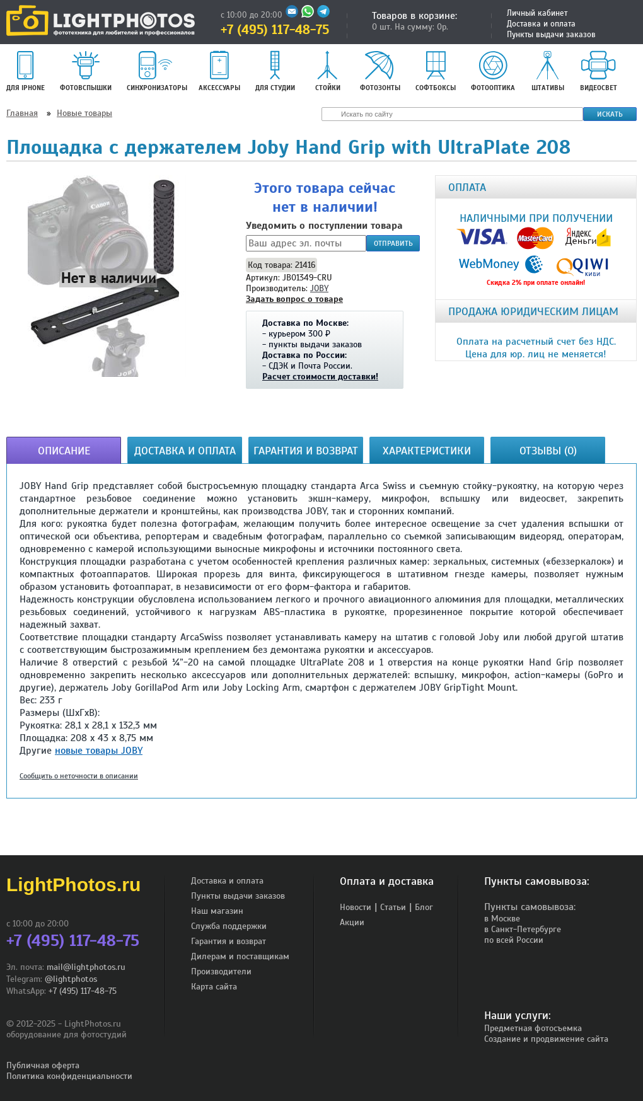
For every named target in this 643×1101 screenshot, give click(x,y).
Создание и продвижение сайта (546, 1039)
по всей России (513, 940)
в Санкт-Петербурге (522, 929)
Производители (221, 971)
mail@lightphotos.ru (86, 967)
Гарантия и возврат (305, 451)
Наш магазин (217, 911)
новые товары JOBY (98, 750)
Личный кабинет (537, 13)
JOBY (319, 288)
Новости (355, 907)
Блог (424, 907)
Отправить (393, 243)
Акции (352, 922)
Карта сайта (214, 986)
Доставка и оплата (541, 24)
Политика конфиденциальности (69, 1076)
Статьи (393, 907)
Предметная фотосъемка (533, 1028)
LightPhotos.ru (73, 884)
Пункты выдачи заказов (551, 35)
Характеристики (427, 451)
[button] (108, 277)
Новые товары (84, 113)
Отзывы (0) (548, 451)
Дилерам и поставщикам (240, 956)
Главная (22, 113)
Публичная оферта (42, 1065)
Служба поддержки (229, 926)
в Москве (502, 918)
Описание (64, 451)
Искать (610, 114)
